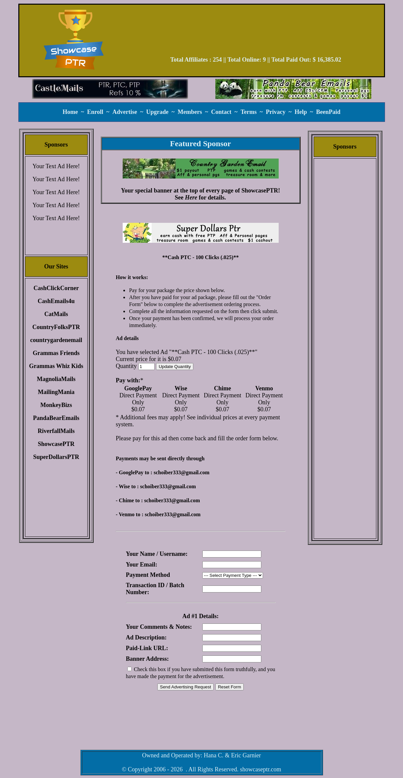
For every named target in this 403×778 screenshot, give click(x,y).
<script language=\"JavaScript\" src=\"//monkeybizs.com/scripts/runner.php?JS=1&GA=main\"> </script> (201, 233)
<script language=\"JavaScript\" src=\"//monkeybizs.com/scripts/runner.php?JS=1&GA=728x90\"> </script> (255, 33)
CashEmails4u (56, 301)
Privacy (275, 112)
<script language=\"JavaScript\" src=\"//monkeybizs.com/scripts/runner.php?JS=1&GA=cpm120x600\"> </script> (345, 265)
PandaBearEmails (56, 418)
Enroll (95, 112)
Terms (249, 112)
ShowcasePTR (56, 444)
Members (190, 112)
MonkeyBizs (56, 405)
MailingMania (56, 392)
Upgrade (157, 112)
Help (301, 112)
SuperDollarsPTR (56, 457)
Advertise (124, 112)
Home (70, 112)
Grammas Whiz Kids (56, 366)
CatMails (56, 314)
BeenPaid (328, 112)
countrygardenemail (56, 340)
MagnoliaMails (56, 379)
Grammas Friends (56, 353)
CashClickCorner (56, 288)
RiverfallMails (56, 431)
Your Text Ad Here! (56, 166)
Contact (221, 112)
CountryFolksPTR (56, 327)
